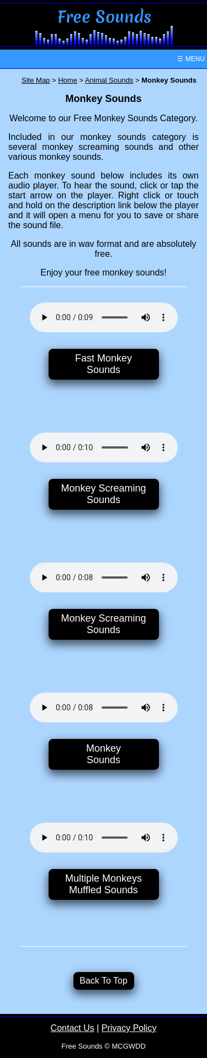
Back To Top (103, 980)
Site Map (36, 80)
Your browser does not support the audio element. (104, 317)
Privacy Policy (129, 1028)
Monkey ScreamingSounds (103, 494)
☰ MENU (191, 59)
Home (67, 80)
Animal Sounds (109, 80)
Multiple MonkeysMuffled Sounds (103, 884)
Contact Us (72, 1028)
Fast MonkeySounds (103, 364)
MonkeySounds (103, 754)
